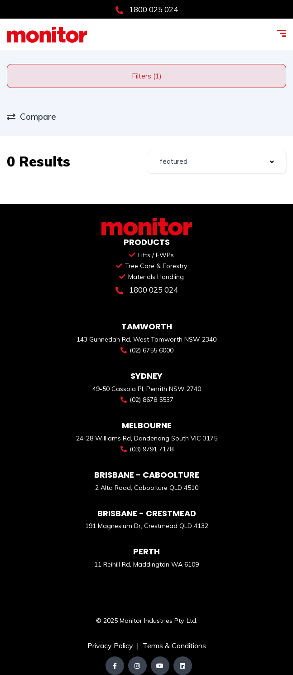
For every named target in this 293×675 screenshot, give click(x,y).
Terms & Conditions (174, 645)
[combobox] (217, 162)
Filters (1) (147, 76)
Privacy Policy (111, 645)
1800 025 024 (146, 9)
